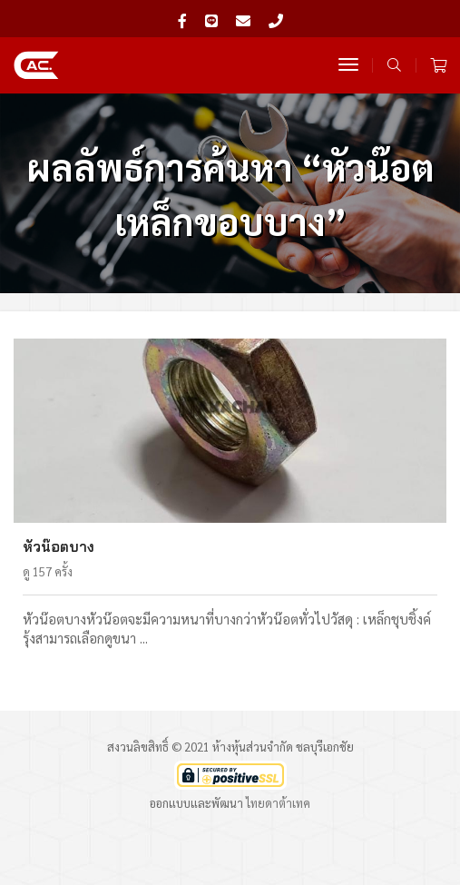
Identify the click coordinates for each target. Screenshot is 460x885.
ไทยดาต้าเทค (278, 803)
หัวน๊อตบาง (58, 547)
